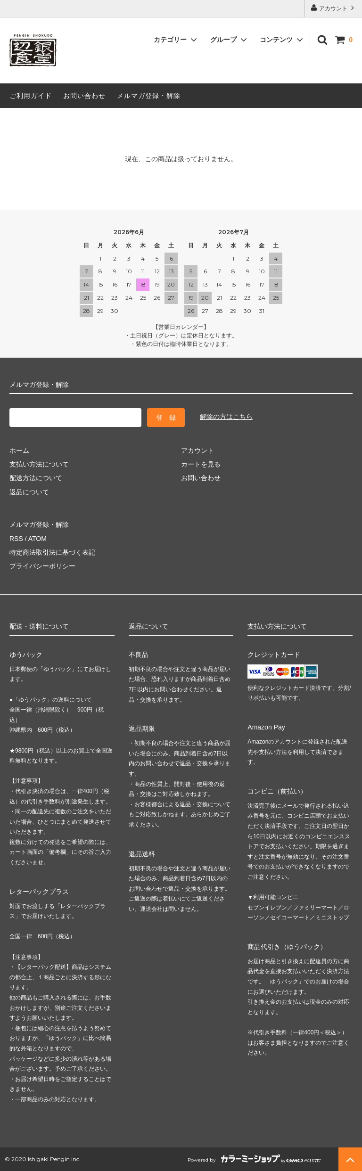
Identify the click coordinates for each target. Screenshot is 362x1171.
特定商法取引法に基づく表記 (52, 552)
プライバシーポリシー (42, 566)
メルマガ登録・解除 (149, 95)
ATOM (37, 538)
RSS (16, 538)
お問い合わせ (84, 95)
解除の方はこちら (226, 416)
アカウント (333, 8)
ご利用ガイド (30, 95)
